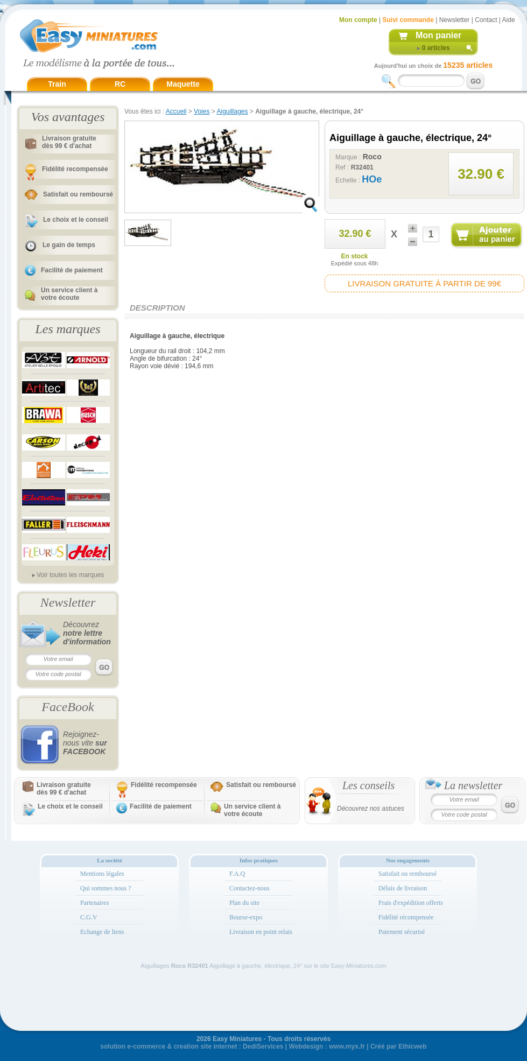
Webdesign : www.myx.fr (327, 1046)
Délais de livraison (402, 888)
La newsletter (473, 785)
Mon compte (358, 20)
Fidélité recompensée (75, 169)
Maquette (182, 84)
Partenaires (94, 903)
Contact (486, 20)
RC (120, 84)
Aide (508, 20)
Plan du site (244, 903)
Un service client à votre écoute (69, 293)
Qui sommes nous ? (105, 888)
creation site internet (205, 1046)
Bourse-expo (245, 917)
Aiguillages (232, 111)
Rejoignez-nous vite (85, 743)
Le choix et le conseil (75, 219)
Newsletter (454, 20)
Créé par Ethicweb (398, 1046)
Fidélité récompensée (405, 917)
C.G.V (88, 917)
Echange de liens (102, 932)
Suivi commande (407, 20)
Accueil (176, 111)
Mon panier (438, 35)
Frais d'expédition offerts (410, 903)
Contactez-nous (249, 888)
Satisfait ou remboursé (78, 194)
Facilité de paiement (72, 270)
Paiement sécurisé (401, 932)
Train (57, 84)
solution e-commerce (132, 1046)
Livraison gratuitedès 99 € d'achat (69, 142)
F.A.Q (237, 873)
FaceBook (67, 707)
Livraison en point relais (260, 932)
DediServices (263, 1046)
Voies (201, 111)
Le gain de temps (69, 245)
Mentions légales (102, 873)
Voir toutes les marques (70, 575)
